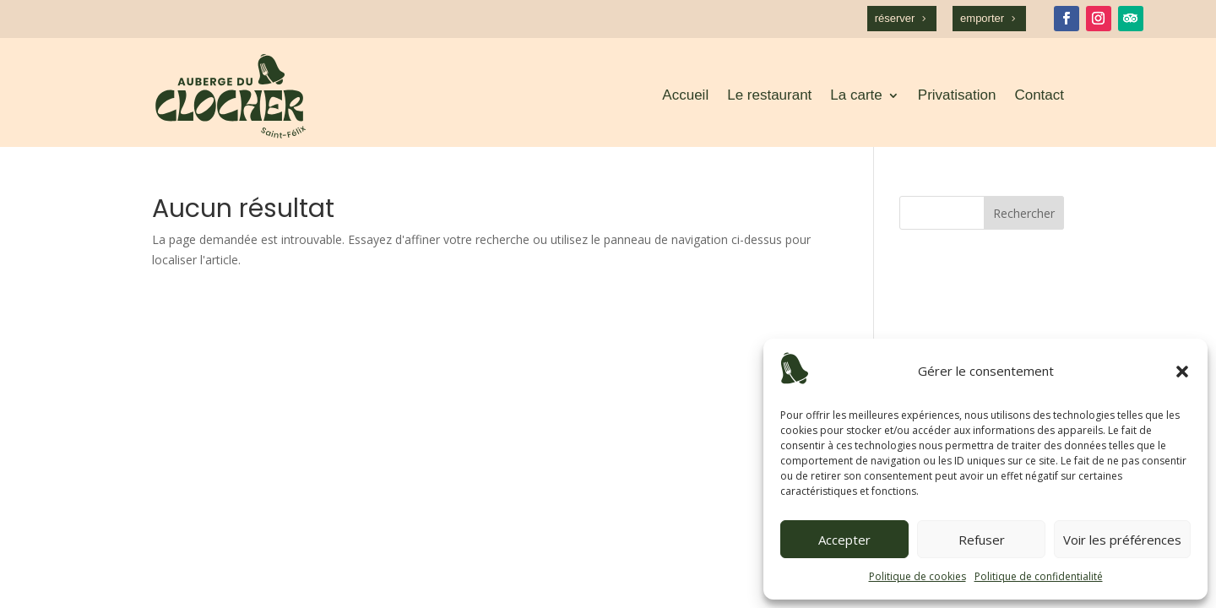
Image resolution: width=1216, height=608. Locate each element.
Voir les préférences (1122, 539)
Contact (1039, 95)
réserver (895, 18)
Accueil (685, 95)
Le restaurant (769, 95)
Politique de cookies (917, 576)
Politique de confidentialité (1038, 576)
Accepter (844, 539)
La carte (856, 95)
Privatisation (957, 95)
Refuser (981, 539)
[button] (1182, 371)
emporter (982, 18)
